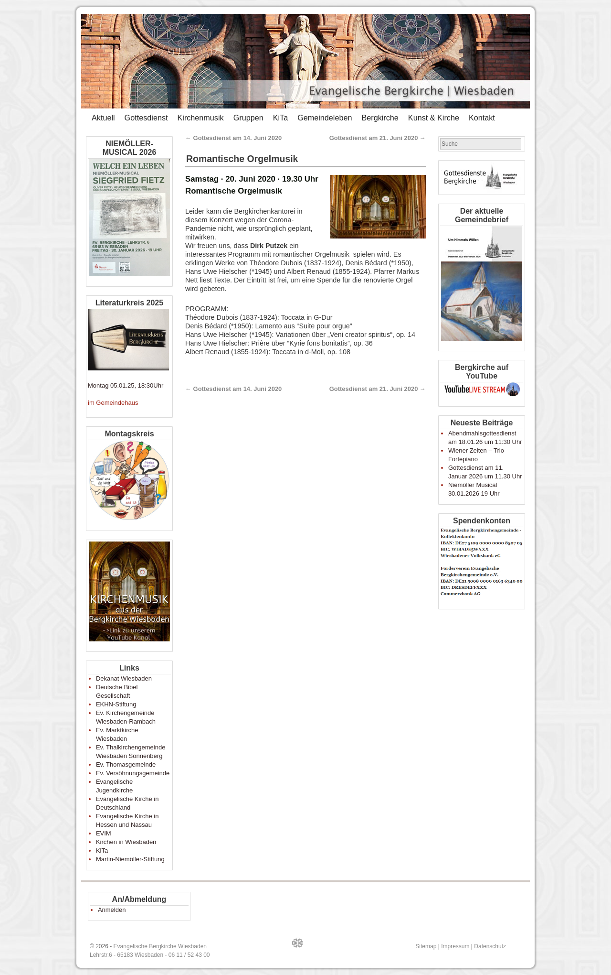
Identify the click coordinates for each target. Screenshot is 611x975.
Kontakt (482, 117)
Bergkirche (379, 117)
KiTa (280, 117)
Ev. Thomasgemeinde (126, 764)
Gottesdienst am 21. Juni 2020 (377, 137)
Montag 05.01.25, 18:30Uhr (125, 385)
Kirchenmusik (200, 117)
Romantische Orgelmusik (242, 158)
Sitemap (425, 946)
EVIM (103, 833)
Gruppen (248, 117)
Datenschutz (490, 946)
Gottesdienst (146, 117)
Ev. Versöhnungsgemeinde (132, 773)
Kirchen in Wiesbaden (126, 841)
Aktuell (103, 117)
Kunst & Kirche (433, 117)
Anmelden (112, 909)
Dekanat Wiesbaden (124, 678)
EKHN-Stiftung (116, 704)
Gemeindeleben (324, 117)
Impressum (455, 946)
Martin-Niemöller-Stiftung (130, 859)
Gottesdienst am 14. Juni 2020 (233, 137)
